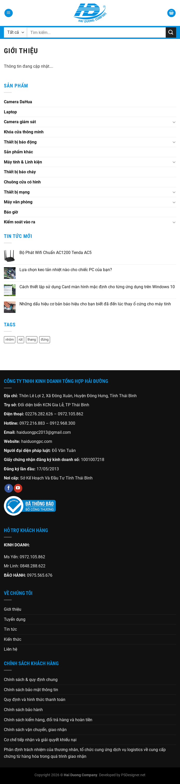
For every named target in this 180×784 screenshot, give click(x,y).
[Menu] (8, 13)
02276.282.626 (39, 413)
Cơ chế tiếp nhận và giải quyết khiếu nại (40, 739)
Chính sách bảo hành (23, 709)
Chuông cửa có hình (22, 182)
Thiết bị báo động (20, 142)
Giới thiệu (12, 609)
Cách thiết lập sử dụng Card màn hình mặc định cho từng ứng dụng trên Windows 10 (97, 286)
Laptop (10, 111)
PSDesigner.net (133, 775)
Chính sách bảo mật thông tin (31, 689)
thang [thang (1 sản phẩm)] (31, 339)
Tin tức (10, 629)
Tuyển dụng (14, 619)
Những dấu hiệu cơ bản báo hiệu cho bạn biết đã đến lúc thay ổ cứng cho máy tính (95, 303)
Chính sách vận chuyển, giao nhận (35, 729)
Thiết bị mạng (17, 192)
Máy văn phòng (18, 202)
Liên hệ (10, 649)
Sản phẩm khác (18, 151)
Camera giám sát (20, 121)
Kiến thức (12, 639)
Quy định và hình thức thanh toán (34, 699)
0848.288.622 (32, 565)
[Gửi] (171, 32)
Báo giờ (11, 212)
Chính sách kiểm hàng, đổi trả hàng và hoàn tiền (48, 719)
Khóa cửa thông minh (24, 131)
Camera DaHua (18, 101)
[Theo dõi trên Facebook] (8, 488)
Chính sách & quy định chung (31, 679)
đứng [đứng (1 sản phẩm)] (45, 339)
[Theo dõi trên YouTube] (18, 488)
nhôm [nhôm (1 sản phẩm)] (9, 339)
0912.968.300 (62, 423)
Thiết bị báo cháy (20, 171)
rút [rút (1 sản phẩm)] (21, 339)
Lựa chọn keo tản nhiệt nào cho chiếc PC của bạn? (65, 269)
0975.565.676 (39, 575)
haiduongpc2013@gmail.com (44, 432)
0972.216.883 (32, 423)
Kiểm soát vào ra (19, 221)
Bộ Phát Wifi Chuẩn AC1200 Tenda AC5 (55, 252)
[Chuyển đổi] (174, 122)
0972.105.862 (70, 413)
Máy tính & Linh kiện (23, 162)
